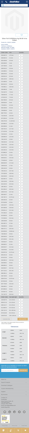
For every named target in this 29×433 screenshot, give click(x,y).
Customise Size (6, 319)
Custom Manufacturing (7, 388)
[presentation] (7, 373)
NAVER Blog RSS (5, 407)
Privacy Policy (5, 425)
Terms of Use (14, 425)
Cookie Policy (24, 425)
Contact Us (4, 397)
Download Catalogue (6, 385)
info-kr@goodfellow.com (10, 405)
